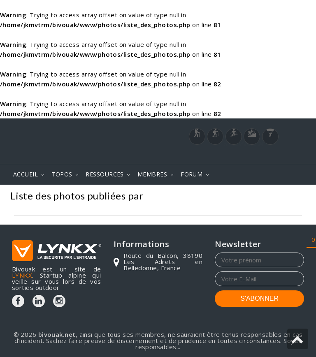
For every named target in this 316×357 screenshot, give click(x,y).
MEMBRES (152, 174)
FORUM (191, 174)
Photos (290, 197)
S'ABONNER (259, 298)
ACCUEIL (25, 174)
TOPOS (61, 174)
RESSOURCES (105, 174)
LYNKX (22, 275)
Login (263, 155)
